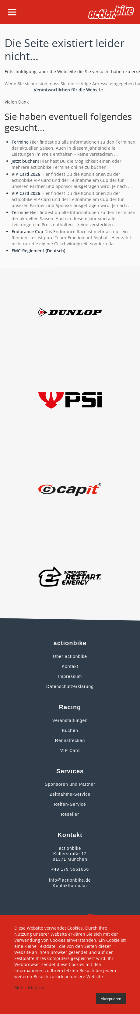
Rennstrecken (70, 740)
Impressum (70, 676)
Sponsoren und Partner (70, 784)
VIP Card (70, 750)
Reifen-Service (70, 804)
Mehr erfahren (29, 987)
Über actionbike (70, 656)
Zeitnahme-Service (70, 794)
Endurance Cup (27, 231)
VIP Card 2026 (26, 174)
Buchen (70, 730)
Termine (20, 142)
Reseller (70, 814)
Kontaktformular (70, 885)
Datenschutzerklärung (70, 686)
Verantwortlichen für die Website (68, 90)
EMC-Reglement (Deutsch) (38, 250)
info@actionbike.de (70, 880)
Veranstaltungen (70, 720)
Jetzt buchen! (25, 161)
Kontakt (70, 666)
